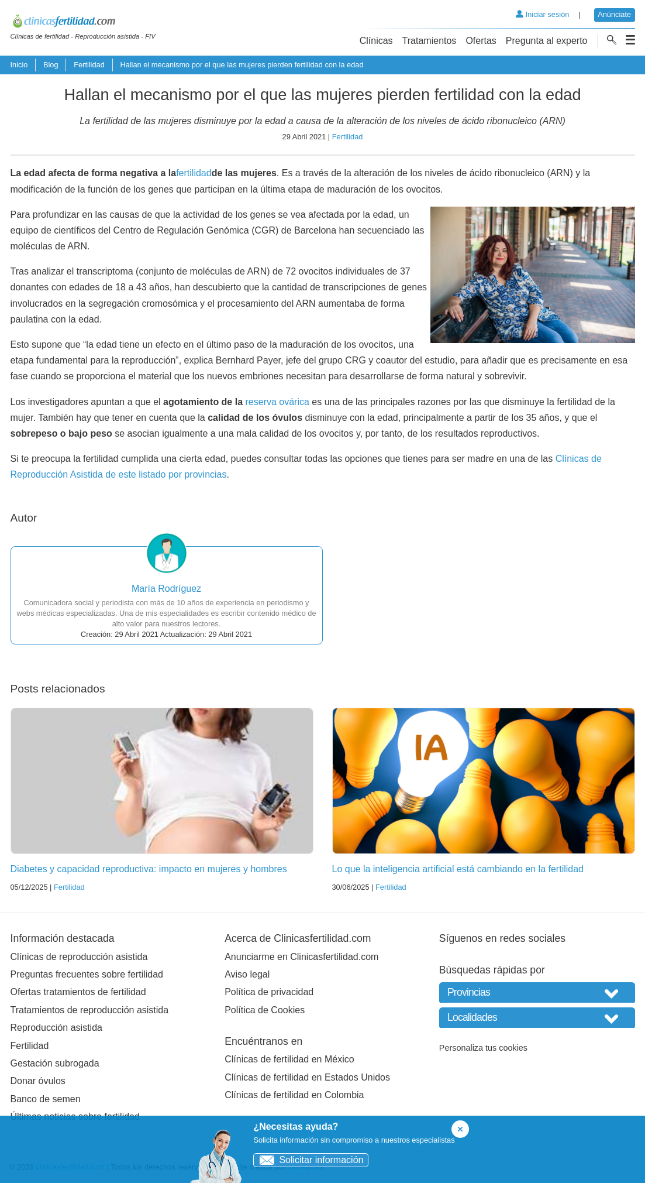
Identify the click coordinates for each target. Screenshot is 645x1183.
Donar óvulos (38, 1081)
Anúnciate (614, 14)
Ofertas (480, 41)
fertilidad (193, 173)
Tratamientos (429, 41)
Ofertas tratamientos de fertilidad (78, 992)
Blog (50, 64)
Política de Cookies (265, 1010)
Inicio (19, 64)
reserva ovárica (277, 402)
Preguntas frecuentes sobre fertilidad (87, 974)
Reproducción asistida (56, 1028)
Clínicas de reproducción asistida (79, 957)
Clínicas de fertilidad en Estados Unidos (307, 1077)
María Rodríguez (166, 589)
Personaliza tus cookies (483, 1047)
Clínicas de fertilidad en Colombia (294, 1095)
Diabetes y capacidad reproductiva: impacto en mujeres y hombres (149, 869)
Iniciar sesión (542, 14)
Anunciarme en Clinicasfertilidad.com (301, 957)
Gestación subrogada (55, 1063)
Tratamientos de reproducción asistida (90, 1010)
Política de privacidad (269, 992)
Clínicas (376, 41)
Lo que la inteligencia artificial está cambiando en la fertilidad (458, 869)
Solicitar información (308, 1160)
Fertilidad (89, 64)
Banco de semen (46, 1099)
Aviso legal (247, 974)
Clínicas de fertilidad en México (289, 1059)
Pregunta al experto (547, 41)
